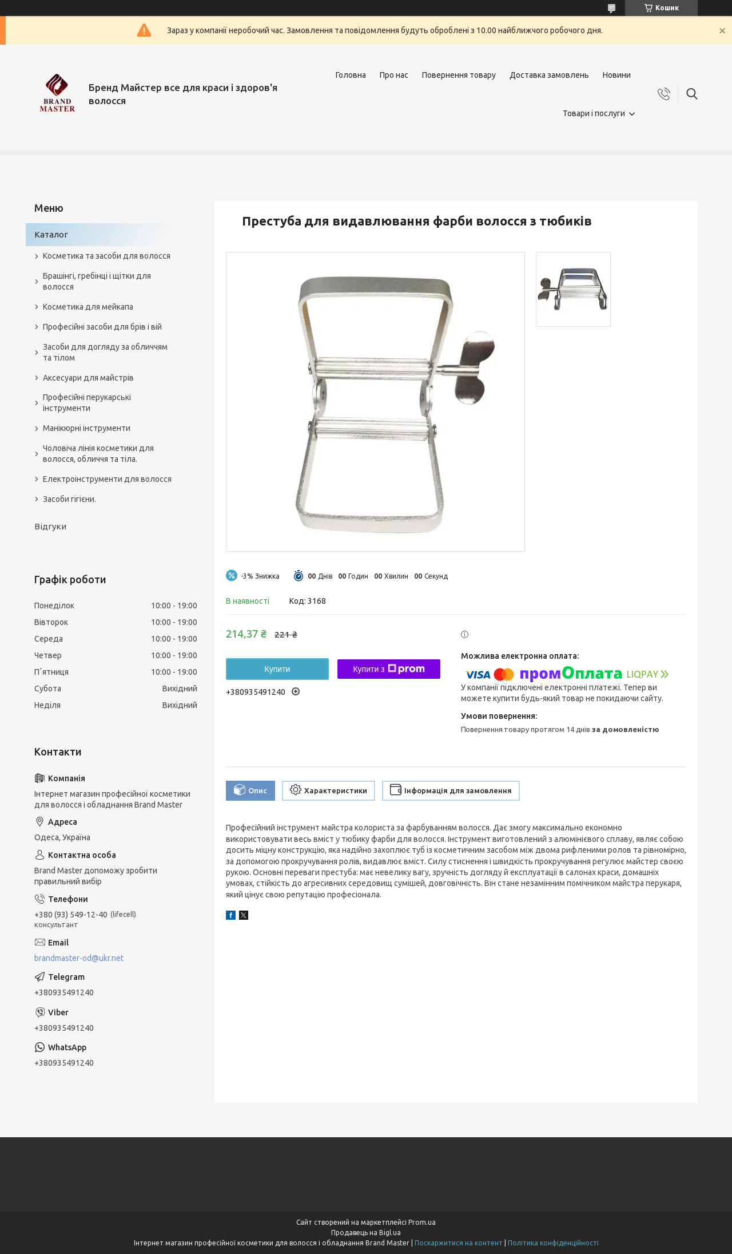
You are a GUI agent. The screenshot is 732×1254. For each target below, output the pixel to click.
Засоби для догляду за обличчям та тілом (105, 352)
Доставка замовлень (549, 75)
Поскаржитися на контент (459, 1243)
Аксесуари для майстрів (88, 377)
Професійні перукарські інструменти (87, 403)
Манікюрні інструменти (86, 428)
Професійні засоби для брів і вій (102, 326)
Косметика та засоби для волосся (106, 255)
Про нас (394, 75)
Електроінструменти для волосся (107, 479)
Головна (351, 75)
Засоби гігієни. (69, 499)
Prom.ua (422, 1222)
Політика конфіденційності (553, 1243)
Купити (278, 669)
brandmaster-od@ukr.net (79, 958)
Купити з (388, 669)
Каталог (51, 234)
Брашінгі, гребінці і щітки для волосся (97, 281)
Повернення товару (459, 75)
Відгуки (50, 526)
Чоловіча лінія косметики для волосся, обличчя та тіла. (98, 454)
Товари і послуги (594, 113)
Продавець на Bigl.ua (366, 1232)
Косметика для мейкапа (88, 306)
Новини (617, 75)
